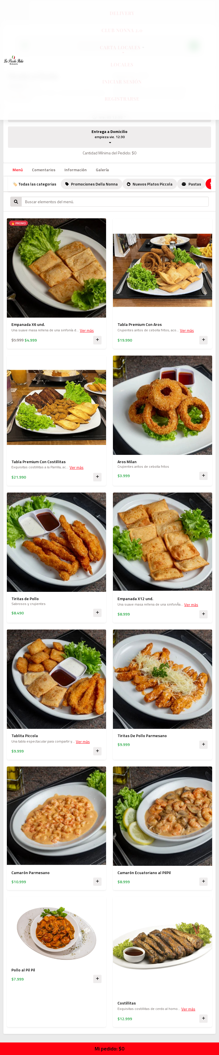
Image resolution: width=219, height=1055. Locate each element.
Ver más (87, 330)
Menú (18, 170)
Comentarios (43, 170)
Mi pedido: (109, 1048)
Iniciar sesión (122, 87)
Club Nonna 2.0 (122, 36)
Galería (102, 170)
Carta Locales (122, 53)
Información (75, 170)
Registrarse (122, 104)
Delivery (122, 18)
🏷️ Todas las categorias (34, 184)
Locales (122, 70)
